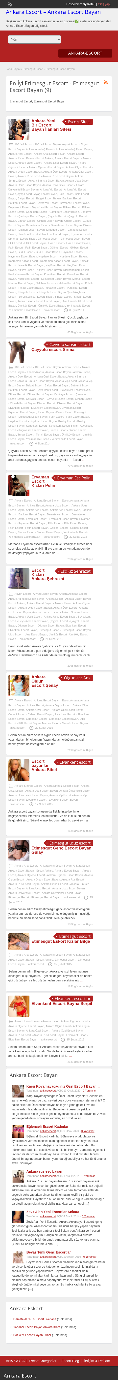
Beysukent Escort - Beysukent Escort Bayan (35, 207)
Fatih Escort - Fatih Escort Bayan (28, 247)
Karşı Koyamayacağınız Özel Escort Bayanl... (63, 1086)
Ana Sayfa (13, 68)
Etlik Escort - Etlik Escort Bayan (27, 243)
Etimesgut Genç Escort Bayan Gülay (61, 850)
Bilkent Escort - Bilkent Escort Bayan (30, 394)
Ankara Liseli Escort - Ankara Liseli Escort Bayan (47, 162)
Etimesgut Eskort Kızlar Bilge (60, 941)
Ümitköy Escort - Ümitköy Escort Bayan (41, 305)
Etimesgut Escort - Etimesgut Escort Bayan (64, 238)
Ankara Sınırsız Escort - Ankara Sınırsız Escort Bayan (47, 785)
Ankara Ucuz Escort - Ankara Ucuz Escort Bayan (47, 616)
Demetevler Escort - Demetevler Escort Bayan (54, 225)
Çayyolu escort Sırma (52, 349)
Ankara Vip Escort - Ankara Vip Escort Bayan (53, 509)
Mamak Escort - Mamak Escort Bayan (65, 723)
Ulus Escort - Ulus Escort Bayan (27, 634)
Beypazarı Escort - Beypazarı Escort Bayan (63, 202)
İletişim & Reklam (96, 1361)
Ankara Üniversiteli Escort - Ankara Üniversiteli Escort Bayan (44, 892)
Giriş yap (104, 4)
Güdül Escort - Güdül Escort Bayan (39, 252)
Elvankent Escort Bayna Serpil (61, 1003)
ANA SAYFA (15, 1361)
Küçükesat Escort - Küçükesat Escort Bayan (44, 278)
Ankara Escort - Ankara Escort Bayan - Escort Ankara (47, 500)
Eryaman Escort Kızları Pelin (43, 481)
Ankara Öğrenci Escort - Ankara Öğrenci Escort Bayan (50, 875)
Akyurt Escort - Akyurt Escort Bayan (36, 593)
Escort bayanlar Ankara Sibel (44, 765)
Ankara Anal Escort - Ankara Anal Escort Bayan (37, 153)
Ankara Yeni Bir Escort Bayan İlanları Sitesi (51, 125)
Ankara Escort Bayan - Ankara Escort (67, 372)
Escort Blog (70, 1361)
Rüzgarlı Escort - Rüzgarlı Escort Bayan (42, 292)
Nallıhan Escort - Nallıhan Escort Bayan (59, 283)
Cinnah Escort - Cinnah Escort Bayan (40, 220)
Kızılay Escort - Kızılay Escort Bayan (40, 269)
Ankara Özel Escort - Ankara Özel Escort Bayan (37, 376)
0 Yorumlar (89, 1090)
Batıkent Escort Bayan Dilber (32, 1335)
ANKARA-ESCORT (85, 53)
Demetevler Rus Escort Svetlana (34, 1319)
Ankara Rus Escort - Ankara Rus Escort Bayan (46, 176)
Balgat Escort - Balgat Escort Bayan (39, 198)
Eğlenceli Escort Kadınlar (47, 1127)
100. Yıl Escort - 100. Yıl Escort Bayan (38, 144)
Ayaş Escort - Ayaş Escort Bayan (37, 193)
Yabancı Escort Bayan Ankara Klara (36, 1327)
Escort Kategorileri (43, 1361)
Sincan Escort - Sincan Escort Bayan (40, 532)
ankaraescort (52, 310)
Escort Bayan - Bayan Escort (55, 412)
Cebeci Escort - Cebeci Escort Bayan (30, 714)
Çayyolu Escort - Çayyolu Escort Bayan (49, 398)
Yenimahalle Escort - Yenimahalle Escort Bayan (54, 439)
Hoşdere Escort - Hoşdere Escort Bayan (62, 256)
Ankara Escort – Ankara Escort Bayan (53, 11)
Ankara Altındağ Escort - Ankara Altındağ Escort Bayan (59, 149)
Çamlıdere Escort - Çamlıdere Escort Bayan (52, 211)
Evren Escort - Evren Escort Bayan (69, 243)
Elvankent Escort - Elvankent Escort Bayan (43, 234)
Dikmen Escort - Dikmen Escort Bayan (60, 403)
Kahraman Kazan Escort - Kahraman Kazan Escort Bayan (43, 260)
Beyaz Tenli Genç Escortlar (48, 1252)
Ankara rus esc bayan (44, 1171)
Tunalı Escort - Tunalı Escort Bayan (39, 301)
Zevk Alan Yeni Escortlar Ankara (52, 1212)
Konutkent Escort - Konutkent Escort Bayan (52, 425)
